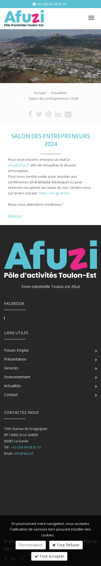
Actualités (12, 385)
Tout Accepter (49, 556)
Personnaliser (31, 544)
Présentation (15, 359)
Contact (11, 394)
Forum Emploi (16, 350)
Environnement (17, 376)
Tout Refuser (66, 544)
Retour (15, 216)
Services (11, 368)
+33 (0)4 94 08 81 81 (51, 4)
